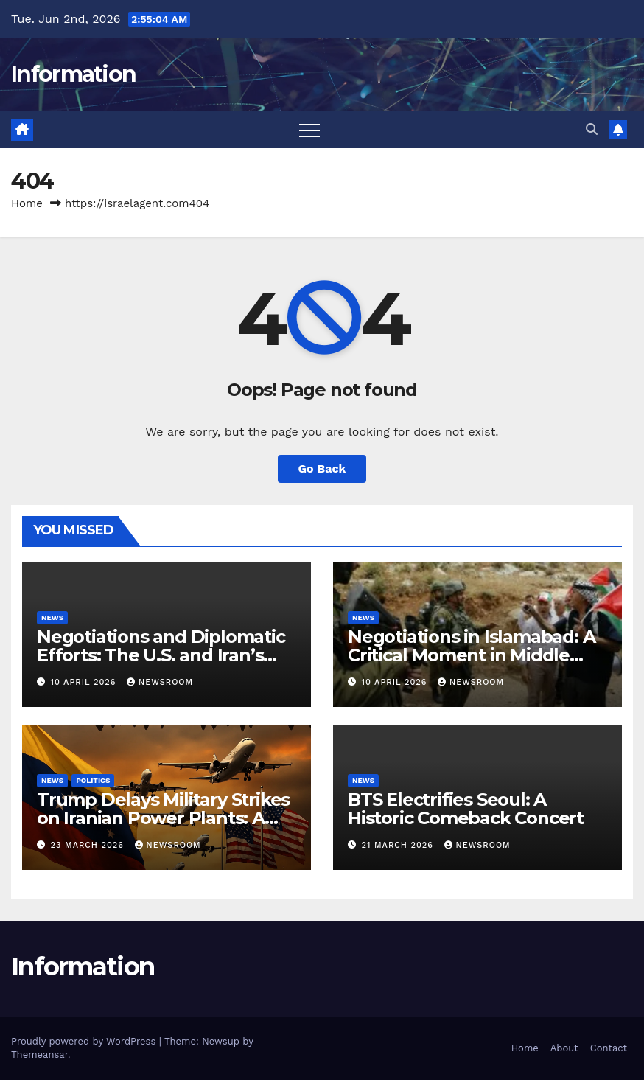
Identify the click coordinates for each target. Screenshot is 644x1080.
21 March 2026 (399, 845)
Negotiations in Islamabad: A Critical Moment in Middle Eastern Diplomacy (471, 655)
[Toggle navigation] (309, 129)
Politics (93, 780)
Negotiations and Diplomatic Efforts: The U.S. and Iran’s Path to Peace (161, 655)
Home (27, 203)
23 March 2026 (89, 845)
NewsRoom (160, 682)
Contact (608, 1047)
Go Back (322, 468)
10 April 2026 (85, 682)
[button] (592, 129)
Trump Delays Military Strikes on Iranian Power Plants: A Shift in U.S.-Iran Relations (163, 818)
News (52, 617)
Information (73, 74)
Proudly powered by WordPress (85, 1041)
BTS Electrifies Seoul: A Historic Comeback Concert (466, 809)
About (564, 1047)
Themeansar (39, 1054)
